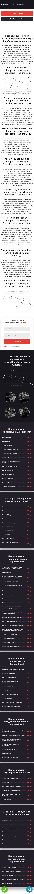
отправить (17, 343)
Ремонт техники (17, 14)
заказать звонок (19, 4)
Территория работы (17, 20)
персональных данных (15, 347)
